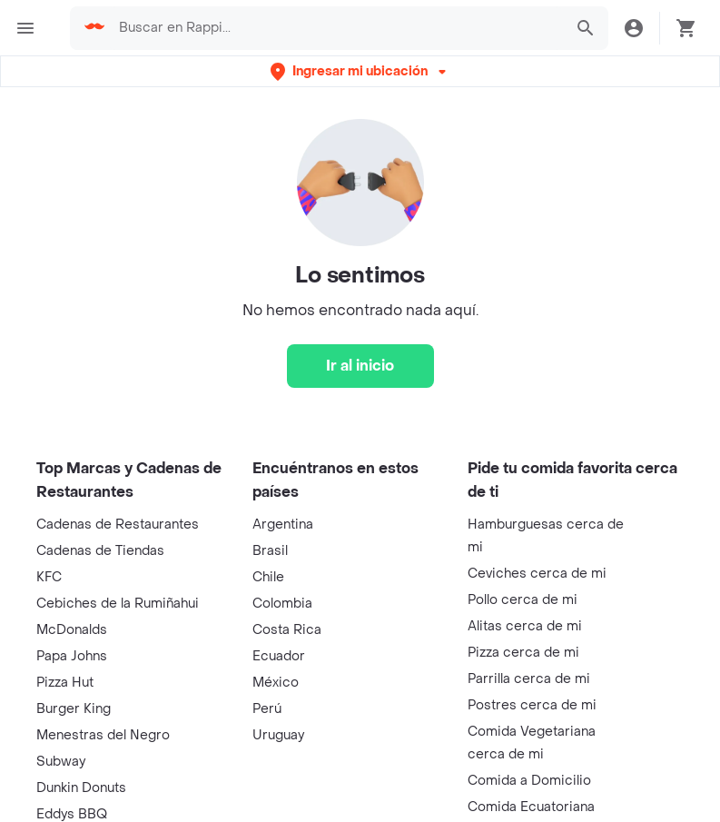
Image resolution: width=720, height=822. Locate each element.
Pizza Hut (65, 682)
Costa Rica (286, 630)
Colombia (282, 603)
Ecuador (278, 656)
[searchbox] (335, 28)
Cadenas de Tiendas (100, 551)
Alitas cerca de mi (525, 626)
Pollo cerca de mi (522, 600)
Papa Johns (71, 656)
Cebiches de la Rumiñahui (117, 603)
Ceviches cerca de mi (537, 573)
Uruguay (278, 735)
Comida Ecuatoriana (531, 807)
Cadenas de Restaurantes (117, 524)
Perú (266, 709)
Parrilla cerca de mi (529, 679)
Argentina (282, 524)
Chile (268, 577)
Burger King (73, 709)
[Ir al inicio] (360, 366)
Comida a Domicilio (529, 780)
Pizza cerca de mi (523, 652)
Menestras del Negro (103, 735)
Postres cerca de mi (532, 705)
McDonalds (71, 630)
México (275, 682)
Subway (60, 761)
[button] (360, 71)
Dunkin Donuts (81, 788)
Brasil (270, 551)
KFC (49, 577)
